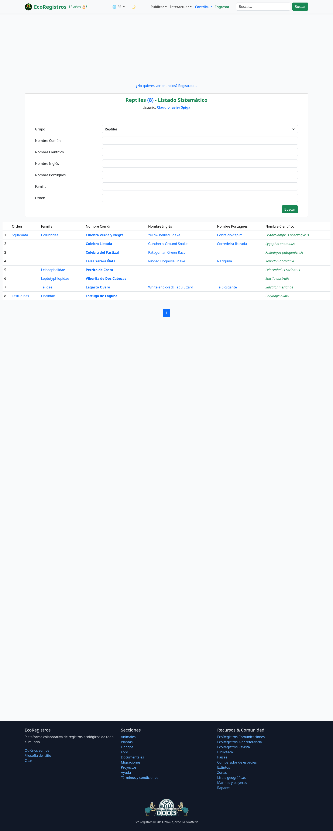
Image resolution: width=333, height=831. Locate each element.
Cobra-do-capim (230, 235)
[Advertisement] (166, 48)
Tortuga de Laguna (101, 296)
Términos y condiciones (139, 777)
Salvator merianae (279, 287)
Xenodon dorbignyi (279, 261)
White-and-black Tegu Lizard (170, 287)
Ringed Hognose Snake (166, 261)
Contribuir (203, 6)
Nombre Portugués (50, 175)
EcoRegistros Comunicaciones (241, 736)
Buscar (300, 6)
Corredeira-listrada (232, 243)
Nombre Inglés (47, 163)
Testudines (20, 296)
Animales (128, 736)
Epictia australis (277, 278)
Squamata (20, 235)
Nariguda (224, 261)
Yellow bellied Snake (164, 235)
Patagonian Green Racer (167, 252)
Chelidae (48, 296)
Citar (28, 760)
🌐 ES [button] (117, 6)
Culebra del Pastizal (102, 252)
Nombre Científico (49, 152)
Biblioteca (225, 752)
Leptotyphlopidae (55, 278)
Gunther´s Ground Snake (168, 243)
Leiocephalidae (53, 269)
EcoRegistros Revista (233, 747)
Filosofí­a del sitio (38, 755)
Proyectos (128, 767)
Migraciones (130, 762)
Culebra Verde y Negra (105, 235)
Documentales (132, 757)
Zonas (222, 772)
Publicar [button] (157, 6)
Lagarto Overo (98, 287)
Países (222, 757)
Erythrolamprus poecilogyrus (287, 235)
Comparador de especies (237, 762)
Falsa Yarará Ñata (101, 261)
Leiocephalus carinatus (282, 269)
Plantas (127, 742)
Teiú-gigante (227, 287)
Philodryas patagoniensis (284, 252)
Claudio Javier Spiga (173, 107)
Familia (41, 186)
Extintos (223, 767)
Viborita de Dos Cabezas (106, 278)
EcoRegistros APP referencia (239, 742)
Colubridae (49, 235)
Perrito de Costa (99, 269)
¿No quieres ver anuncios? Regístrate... (166, 85)
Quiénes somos (37, 750)
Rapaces (223, 787)
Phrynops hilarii (277, 296)
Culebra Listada (99, 243)
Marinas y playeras (232, 782)
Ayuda (126, 772)
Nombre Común (48, 140)
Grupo (40, 129)
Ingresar (222, 6)
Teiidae (46, 287)
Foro (124, 752)
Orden (40, 198)
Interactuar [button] (179, 6)
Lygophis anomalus (280, 243)
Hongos (127, 747)
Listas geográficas (231, 777)
